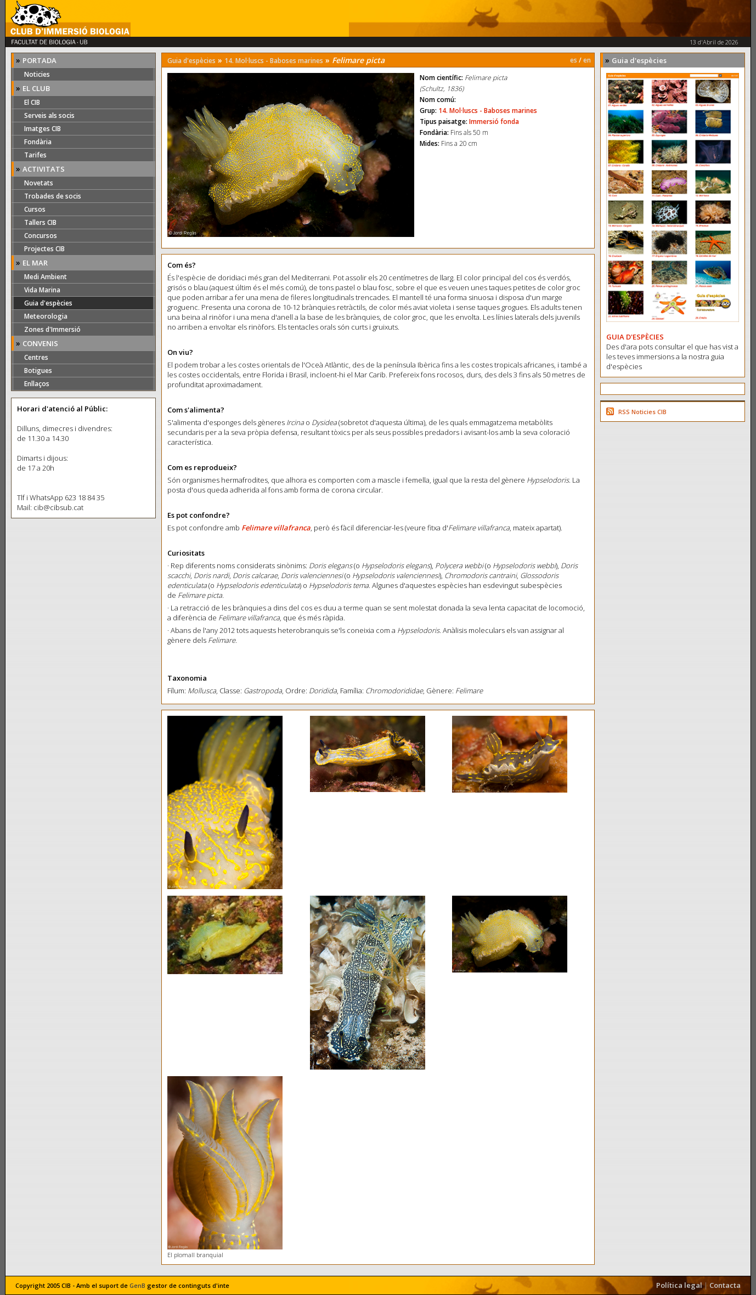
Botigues (38, 370)
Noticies (37, 74)
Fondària (38, 141)
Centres (36, 357)
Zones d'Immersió (52, 329)
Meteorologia (45, 316)
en (587, 60)
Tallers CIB (40, 222)
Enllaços (36, 383)
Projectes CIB (44, 248)
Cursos (35, 209)
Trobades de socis (52, 196)
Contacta (725, 1285)
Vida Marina (42, 290)
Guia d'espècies (48, 303)
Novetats (38, 183)
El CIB (32, 102)
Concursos (40, 235)
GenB (137, 1285)
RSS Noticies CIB (642, 412)
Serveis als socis (49, 115)
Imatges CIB (42, 128)
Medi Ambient (45, 276)
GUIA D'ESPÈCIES (635, 337)
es (573, 60)
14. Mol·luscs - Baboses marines (273, 60)
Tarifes (35, 155)
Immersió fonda (494, 121)
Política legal (679, 1285)
